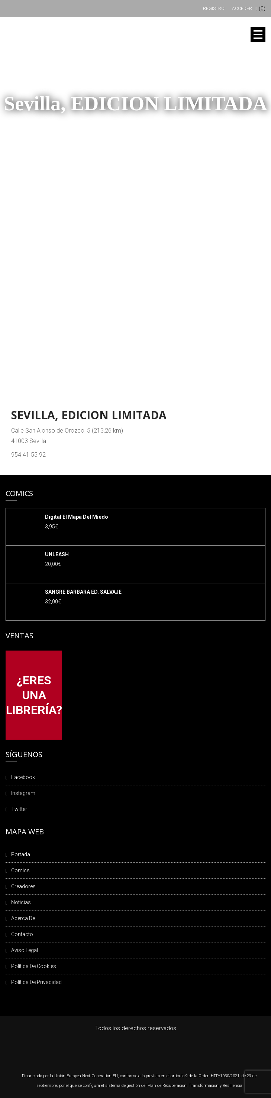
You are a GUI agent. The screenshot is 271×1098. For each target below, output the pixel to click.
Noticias (21, 902)
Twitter (19, 809)
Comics (20, 870)
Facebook (23, 777)
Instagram (23, 793)
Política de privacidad (36, 982)
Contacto (22, 934)
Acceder (242, 8)
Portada (20, 854)
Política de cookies (33, 966)
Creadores (23, 886)
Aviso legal (24, 950)
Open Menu (258, 34)
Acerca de (23, 918)
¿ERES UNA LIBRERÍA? (34, 695)
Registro (214, 8)
